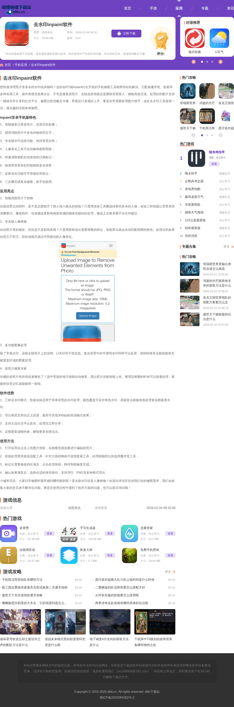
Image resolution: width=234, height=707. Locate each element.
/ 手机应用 (20, 64)
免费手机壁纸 (149, 549)
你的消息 (191, 235)
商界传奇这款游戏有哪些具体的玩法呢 (121, 603)
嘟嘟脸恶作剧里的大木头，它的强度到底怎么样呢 (35, 603)
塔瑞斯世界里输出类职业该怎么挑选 (188, 95)
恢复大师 (86, 549)
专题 (204, 8)
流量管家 (146, 528)
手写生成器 (88, 528)
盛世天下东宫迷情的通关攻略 (22, 595)
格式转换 (195, 41)
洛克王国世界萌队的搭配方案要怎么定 (226, 95)
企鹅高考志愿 (194, 181)
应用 (179, 8)
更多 (168, 571)
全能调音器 (27, 549)
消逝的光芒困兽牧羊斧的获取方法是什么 (207, 95)
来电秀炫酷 (192, 189)
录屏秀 (24, 528)
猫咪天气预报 (194, 212)
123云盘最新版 (195, 220)
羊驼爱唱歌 (192, 204)
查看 (49, 533)
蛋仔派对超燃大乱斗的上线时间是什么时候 (124, 579)
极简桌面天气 (194, 196)
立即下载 (129, 33)
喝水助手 (191, 173)
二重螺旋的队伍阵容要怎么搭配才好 (120, 587)
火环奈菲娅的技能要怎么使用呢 (117, 595)
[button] (220, 61)
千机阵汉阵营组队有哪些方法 (22, 579)
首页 (127, 8)
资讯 (230, 8)
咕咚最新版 (192, 228)
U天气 (219, 41)
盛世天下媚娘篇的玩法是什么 (188, 120)
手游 (153, 8)
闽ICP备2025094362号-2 (117, 697)
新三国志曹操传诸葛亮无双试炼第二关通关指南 (34, 587)
